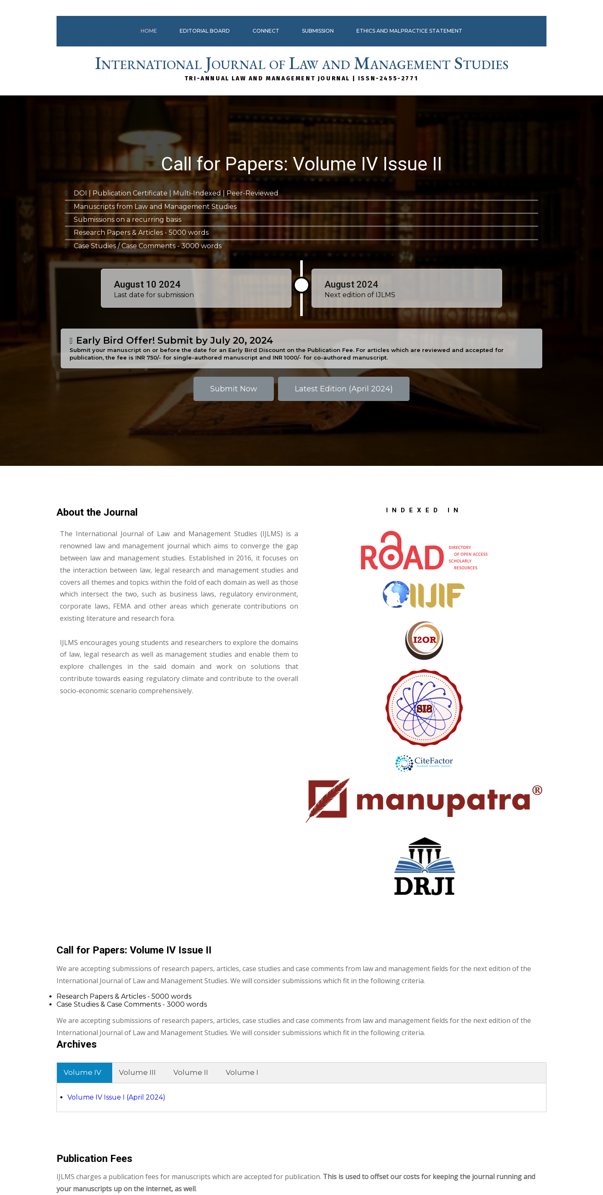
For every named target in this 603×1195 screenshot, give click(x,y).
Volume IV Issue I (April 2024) (362, 754)
